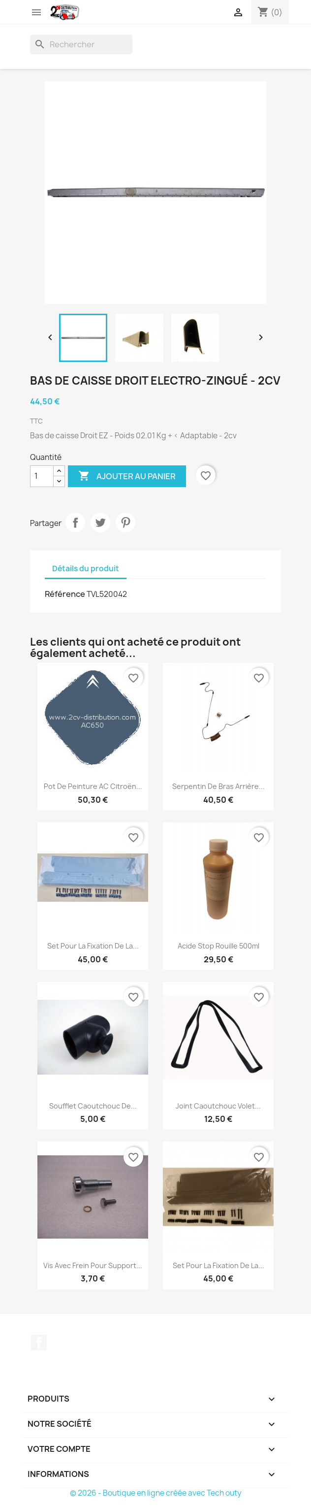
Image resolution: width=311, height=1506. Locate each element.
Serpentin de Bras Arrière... (218, 786)
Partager (75, 522)
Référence (65, 594)
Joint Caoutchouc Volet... (218, 1106)
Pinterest (125, 522)
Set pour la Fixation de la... (93, 945)
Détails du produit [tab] (85, 568)
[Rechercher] (81, 44)
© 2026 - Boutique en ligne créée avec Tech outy (156, 1493)
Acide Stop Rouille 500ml (218, 945)
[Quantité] (42, 476)
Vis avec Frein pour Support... (92, 1265)
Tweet (100, 522)
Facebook (39, 1342)
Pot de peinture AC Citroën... (93, 786)
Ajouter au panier (127, 476)
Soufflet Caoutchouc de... (93, 1106)
